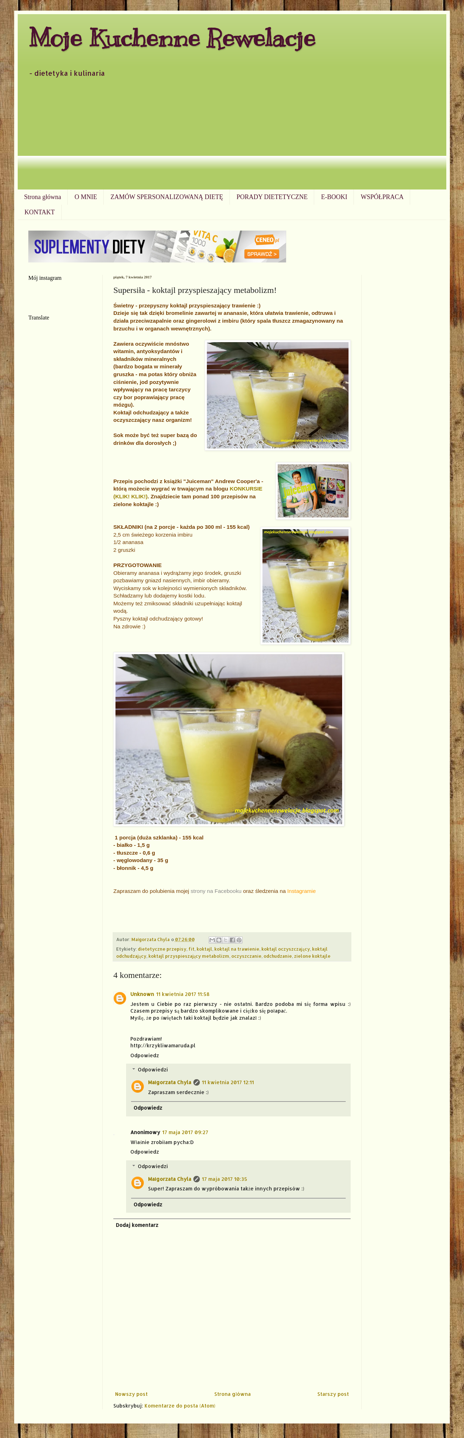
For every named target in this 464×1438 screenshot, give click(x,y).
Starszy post (333, 1394)
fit (191, 949)
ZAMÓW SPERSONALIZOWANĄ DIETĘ (167, 196)
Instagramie (301, 891)
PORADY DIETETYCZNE (272, 196)
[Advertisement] (232, 136)
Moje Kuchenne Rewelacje (171, 37)
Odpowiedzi (153, 1069)
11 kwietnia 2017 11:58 (183, 994)
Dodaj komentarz (137, 1225)
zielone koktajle (312, 956)
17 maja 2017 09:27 (185, 1132)
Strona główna (42, 196)
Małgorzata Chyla (169, 1082)
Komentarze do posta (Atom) (180, 1406)
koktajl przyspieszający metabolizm (189, 956)
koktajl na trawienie (236, 949)
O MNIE (85, 196)
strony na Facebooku (216, 891)
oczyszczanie (246, 956)
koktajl (204, 949)
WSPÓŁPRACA (382, 196)
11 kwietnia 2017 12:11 (228, 1082)
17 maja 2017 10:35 (224, 1179)
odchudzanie (278, 956)
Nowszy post (131, 1394)
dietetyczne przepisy (162, 949)
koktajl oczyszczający (285, 949)
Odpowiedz (144, 1055)
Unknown (142, 994)
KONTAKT (39, 212)
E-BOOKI (334, 196)
